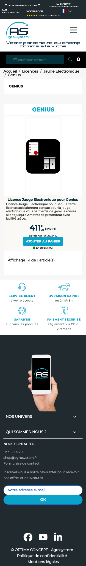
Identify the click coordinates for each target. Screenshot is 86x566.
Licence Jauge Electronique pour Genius (43, 197)
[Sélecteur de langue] (63, 11)
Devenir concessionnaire (63, 5)
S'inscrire (34, 11)
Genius (16, 84)
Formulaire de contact (21, 461)
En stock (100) (43, 245)
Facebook (28, 534)
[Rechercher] (35, 57)
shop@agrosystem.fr (20, 455)
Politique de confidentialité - (43, 553)
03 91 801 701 (13, 450)
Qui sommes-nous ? (22, 5)
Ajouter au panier (43, 239)
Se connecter (11, 10)
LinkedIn (58, 534)
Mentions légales (43, 559)
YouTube (43, 534)
